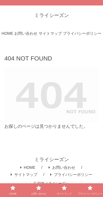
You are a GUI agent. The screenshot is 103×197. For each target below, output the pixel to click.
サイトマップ (24, 174)
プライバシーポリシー (71, 174)
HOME (27, 167)
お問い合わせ (62, 167)
